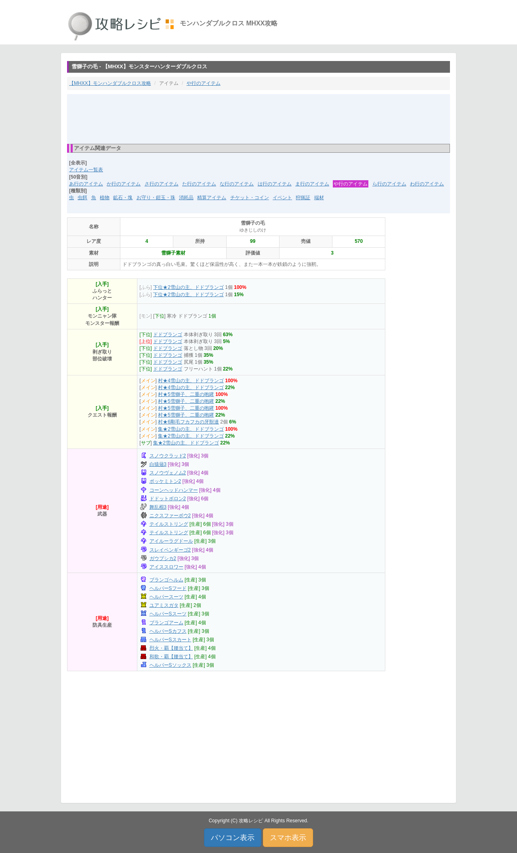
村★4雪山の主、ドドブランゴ (191, 380)
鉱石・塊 (122, 197)
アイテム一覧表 (86, 170)
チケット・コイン (249, 197)
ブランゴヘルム (166, 580)
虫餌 (82, 197)
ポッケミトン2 (165, 481)
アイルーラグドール (171, 541)
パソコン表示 (232, 838)
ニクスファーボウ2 (170, 515)
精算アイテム (211, 197)
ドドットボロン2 (167, 498)
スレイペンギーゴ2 (170, 550)
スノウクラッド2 (167, 456)
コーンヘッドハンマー (173, 490)
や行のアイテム (204, 83)
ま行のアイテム (312, 184)
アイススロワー (166, 567)
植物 (104, 197)
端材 (319, 197)
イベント (282, 197)
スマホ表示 (288, 838)
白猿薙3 (158, 464)
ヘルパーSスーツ (168, 614)
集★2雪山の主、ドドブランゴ (191, 429)
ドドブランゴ (167, 334)
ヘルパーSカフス (168, 631)
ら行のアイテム (389, 184)
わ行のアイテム (427, 184)
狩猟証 (303, 197)
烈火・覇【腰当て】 (171, 648)
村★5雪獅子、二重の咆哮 (186, 394)
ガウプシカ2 (163, 558)
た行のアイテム (199, 184)
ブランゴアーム (166, 623)
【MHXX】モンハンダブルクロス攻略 (110, 83)
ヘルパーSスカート (170, 639)
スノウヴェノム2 (167, 473)
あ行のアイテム (86, 184)
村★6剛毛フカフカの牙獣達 (188, 422)
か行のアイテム (124, 184)
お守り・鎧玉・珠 (156, 197)
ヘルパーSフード (168, 588)
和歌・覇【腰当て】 (171, 656)
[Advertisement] (258, 118)
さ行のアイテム (162, 184)
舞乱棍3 (158, 507)
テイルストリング (168, 524)
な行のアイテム (237, 184)
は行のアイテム (275, 184)
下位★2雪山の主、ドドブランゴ (188, 287)
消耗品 (186, 197)
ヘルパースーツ (166, 597)
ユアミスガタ (164, 605)
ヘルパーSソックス (170, 665)
